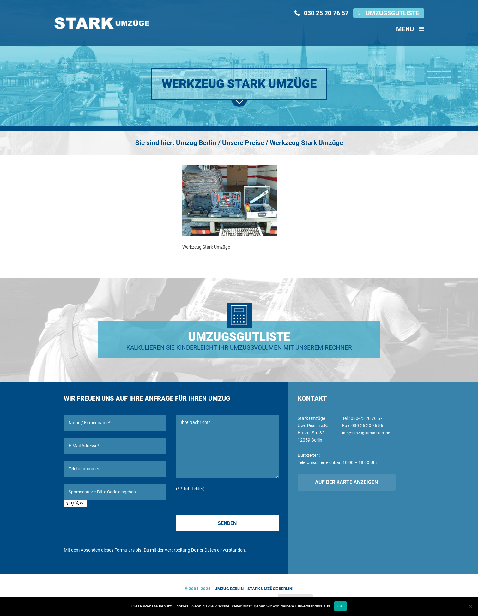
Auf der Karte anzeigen (346, 482)
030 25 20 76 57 (326, 13)
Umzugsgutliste (392, 13)
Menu (410, 29)
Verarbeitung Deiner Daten (190, 550)
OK (340, 606)
